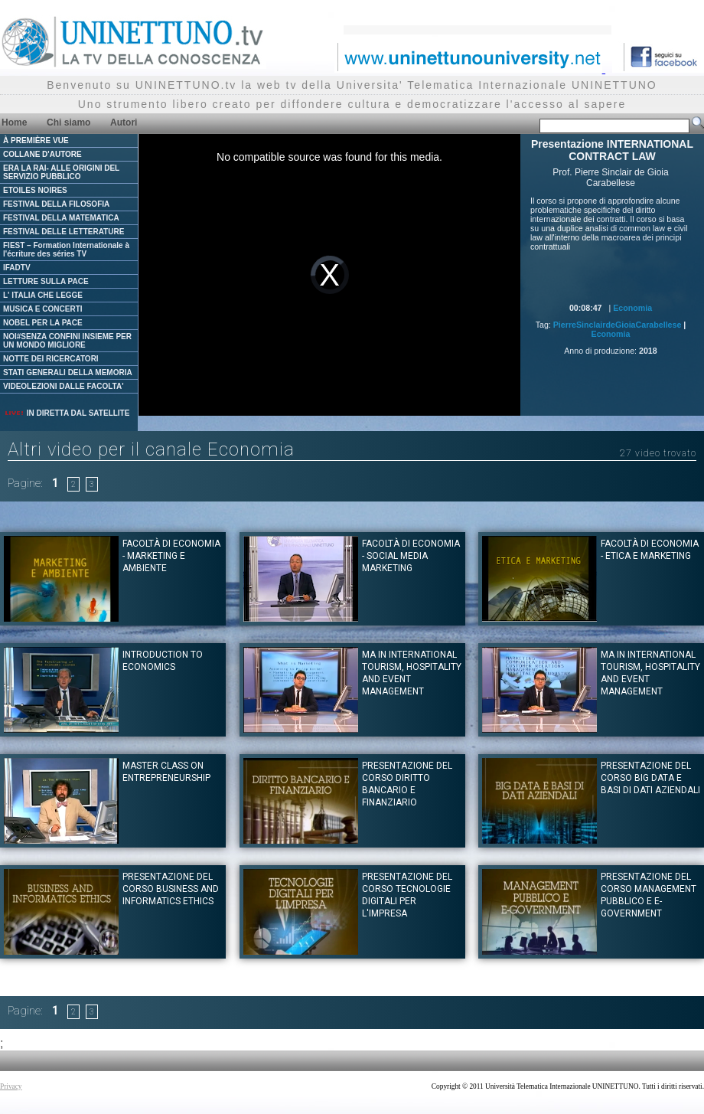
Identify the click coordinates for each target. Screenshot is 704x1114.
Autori (123, 122)
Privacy (11, 1086)
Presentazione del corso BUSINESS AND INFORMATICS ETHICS (170, 889)
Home (14, 122)
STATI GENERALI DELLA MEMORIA (67, 372)
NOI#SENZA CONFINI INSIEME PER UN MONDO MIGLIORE (67, 340)
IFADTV (17, 267)
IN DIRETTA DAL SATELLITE (66, 413)
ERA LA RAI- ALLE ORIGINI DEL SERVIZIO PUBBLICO (61, 172)
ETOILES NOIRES (35, 190)
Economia (632, 307)
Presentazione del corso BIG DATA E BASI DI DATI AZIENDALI (650, 777)
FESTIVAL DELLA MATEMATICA (61, 218)
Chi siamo (68, 122)
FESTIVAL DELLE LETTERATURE (63, 231)
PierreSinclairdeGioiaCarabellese (617, 324)
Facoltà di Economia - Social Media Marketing (411, 555)
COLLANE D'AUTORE (42, 154)
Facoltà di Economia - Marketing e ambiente (171, 555)
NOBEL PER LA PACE (43, 323)
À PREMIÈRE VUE (36, 140)
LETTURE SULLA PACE (46, 281)
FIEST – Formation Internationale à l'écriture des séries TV (66, 249)
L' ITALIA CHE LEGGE (43, 295)
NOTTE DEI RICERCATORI (51, 358)
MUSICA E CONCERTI (43, 309)
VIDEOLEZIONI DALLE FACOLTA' (63, 386)
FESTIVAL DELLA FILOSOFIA (56, 204)
